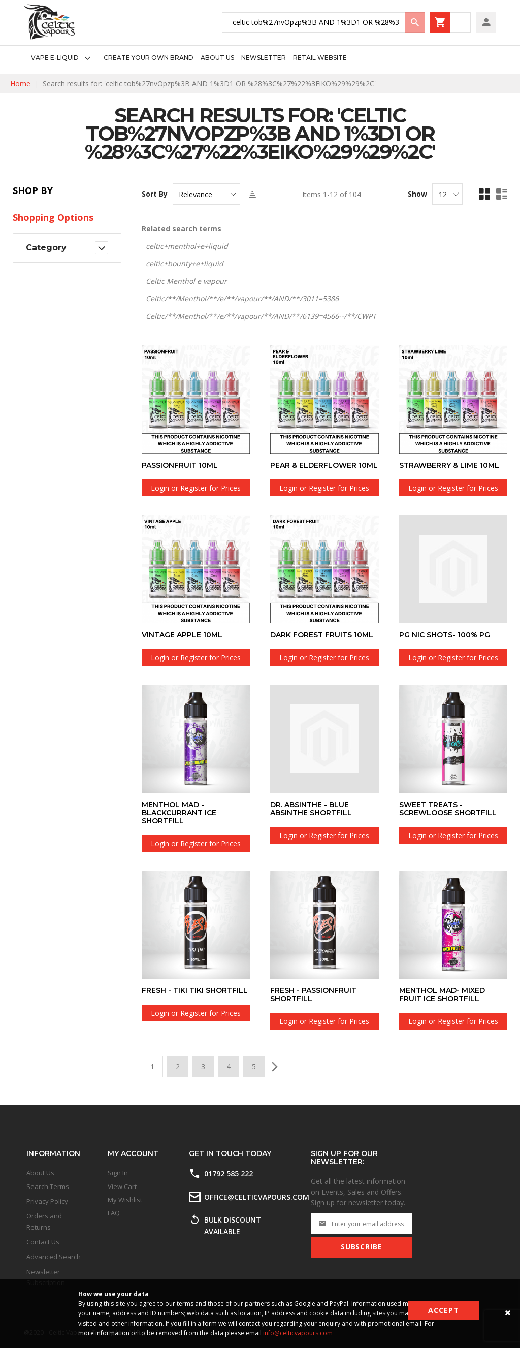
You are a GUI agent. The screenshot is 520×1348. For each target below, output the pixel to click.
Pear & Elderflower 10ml (324, 465)
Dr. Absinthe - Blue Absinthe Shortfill (311, 808)
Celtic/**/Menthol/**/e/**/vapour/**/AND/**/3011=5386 (242, 298)
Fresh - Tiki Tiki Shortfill (195, 990)
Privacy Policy (47, 1201)
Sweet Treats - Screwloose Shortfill (448, 808)
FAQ (114, 1212)
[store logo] (49, 22)
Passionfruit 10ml (180, 465)
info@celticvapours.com (298, 1333)
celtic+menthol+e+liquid (187, 246)
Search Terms (47, 1186)
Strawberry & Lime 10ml (449, 465)
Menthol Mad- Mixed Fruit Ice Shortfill (442, 994)
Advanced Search (53, 1256)
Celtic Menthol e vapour (186, 281)
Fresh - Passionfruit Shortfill (313, 994)
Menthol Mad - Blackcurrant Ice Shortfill (179, 812)
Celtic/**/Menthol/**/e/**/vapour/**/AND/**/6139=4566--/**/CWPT (261, 316)
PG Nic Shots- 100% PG (444, 634)
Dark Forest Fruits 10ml (321, 634)
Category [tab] (46, 247)
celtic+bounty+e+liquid (184, 263)
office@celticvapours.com (256, 1197)
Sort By (155, 194)
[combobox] (323, 22)
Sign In (118, 1172)
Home (20, 83)
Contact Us (42, 1241)
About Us (40, 1172)
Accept (443, 1310)
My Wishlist (125, 1199)
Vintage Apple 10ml (182, 634)
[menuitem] (63, 58)
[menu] (185, 58)
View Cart (122, 1186)
